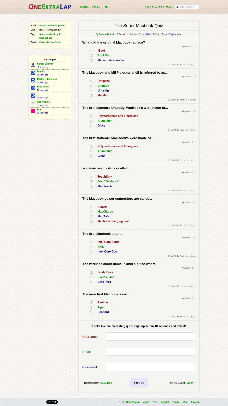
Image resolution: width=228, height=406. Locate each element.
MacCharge (105, 211)
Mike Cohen (43, 86)
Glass (101, 125)
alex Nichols (43, 102)
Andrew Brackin (107, 34)
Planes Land (106, 277)
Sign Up (149, 7)
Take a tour (167, 7)
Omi (39, 109)
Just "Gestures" (108, 181)
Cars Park (104, 281)
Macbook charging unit (113, 221)
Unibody (103, 85)
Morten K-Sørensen (47, 79)
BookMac (104, 55)
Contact (165, 402)
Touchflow (105, 176)
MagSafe (103, 216)
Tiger (101, 307)
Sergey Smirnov (45, 64)
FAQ (155, 402)
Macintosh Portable (111, 60)
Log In (157, 7)
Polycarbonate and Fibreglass (118, 115)
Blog (185, 402)
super (42, 34)
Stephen (195, 402)
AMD (101, 246)
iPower (102, 206)
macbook (50, 34)
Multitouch (105, 186)
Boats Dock (105, 272)
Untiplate (104, 80)
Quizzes (84, 7)
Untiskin (103, 90)
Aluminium (105, 120)
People (96, 7)
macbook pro (45, 38)
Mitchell (41, 71)
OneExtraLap (133, 402)
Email (62, 25)
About (146, 402)
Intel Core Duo (107, 251)
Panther (103, 302)
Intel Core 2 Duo (109, 241)
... (38, 94)
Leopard (103, 312)
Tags (105, 7)
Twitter (42, 25)
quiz (59, 34)
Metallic (103, 95)
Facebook (53, 25)
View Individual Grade (50, 42)
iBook (101, 50)
